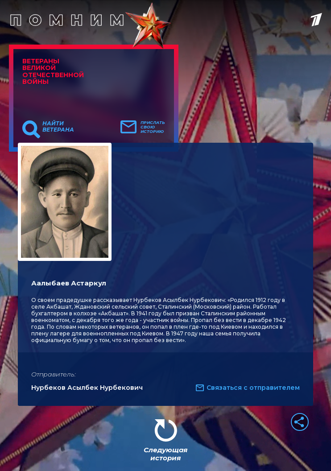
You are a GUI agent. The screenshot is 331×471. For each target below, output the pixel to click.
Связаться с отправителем (253, 388)
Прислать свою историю (153, 127)
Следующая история (165, 454)
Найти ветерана (58, 126)
